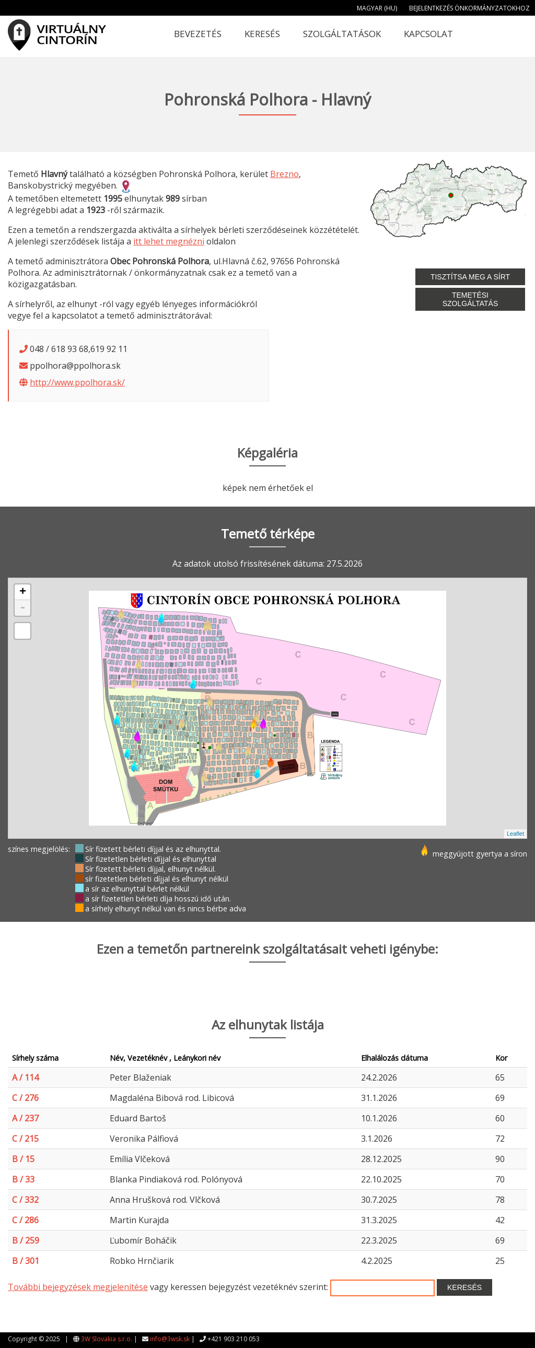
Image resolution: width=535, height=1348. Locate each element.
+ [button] (22, 592)
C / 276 (25, 1098)
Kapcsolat (428, 34)
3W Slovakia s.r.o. (106, 1338)
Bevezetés (198, 34)
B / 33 (23, 1179)
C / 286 (25, 1220)
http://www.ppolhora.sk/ (77, 382)
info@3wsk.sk (170, 1338)
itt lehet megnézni (168, 241)
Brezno (284, 174)
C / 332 (25, 1199)
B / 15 (23, 1159)
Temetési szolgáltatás (470, 299)
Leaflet (515, 833)
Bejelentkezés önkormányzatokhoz (469, 8)
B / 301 (25, 1261)
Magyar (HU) (377, 8)
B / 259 (25, 1240)
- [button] (22, 608)
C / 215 (25, 1138)
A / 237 (25, 1118)
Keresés (262, 34)
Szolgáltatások (342, 34)
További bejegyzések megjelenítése (78, 1287)
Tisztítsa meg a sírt (470, 277)
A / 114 (25, 1077)
